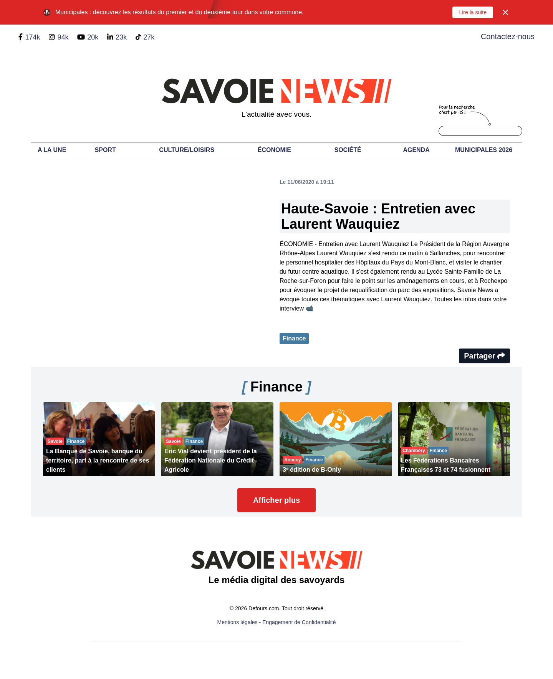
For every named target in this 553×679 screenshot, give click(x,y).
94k (62, 37)
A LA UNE (52, 150)
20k (92, 37)
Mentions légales (237, 622)
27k (148, 37)
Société (347, 150)
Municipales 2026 (483, 150)
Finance (294, 338)
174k (32, 37)
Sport (105, 150)
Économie (274, 150)
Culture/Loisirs (186, 150)
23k (121, 37)
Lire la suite (473, 12)
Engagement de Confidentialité (299, 622)
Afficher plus (276, 500)
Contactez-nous (508, 36)
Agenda (416, 150)
